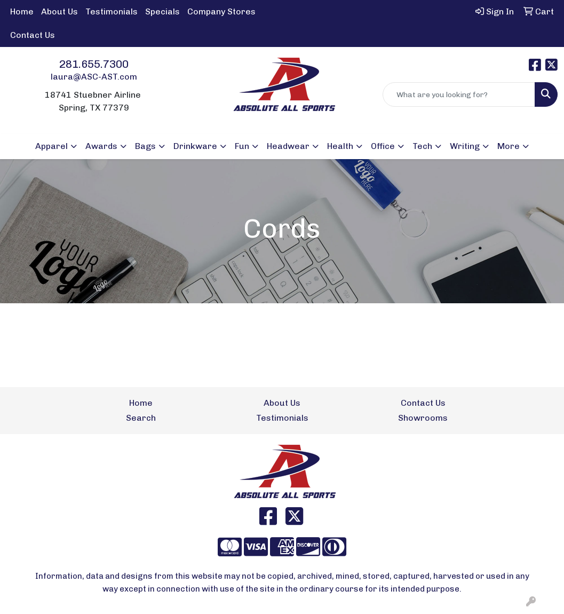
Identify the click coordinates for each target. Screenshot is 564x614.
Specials (162, 11)
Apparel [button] (51, 146)
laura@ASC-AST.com (94, 77)
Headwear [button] (288, 146)
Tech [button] (422, 146)
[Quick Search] (459, 94)
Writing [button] (465, 146)
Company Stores (221, 11)
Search (141, 418)
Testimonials (111, 11)
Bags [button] (145, 146)
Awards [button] (101, 146)
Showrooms (423, 418)
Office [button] (383, 146)
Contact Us (32, 35)
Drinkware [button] (195, 146)
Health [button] (340, 146)
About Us (59, 11)
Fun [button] (242, 146)
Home (22, 11)
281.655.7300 (94, 64)
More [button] (508, 146)
